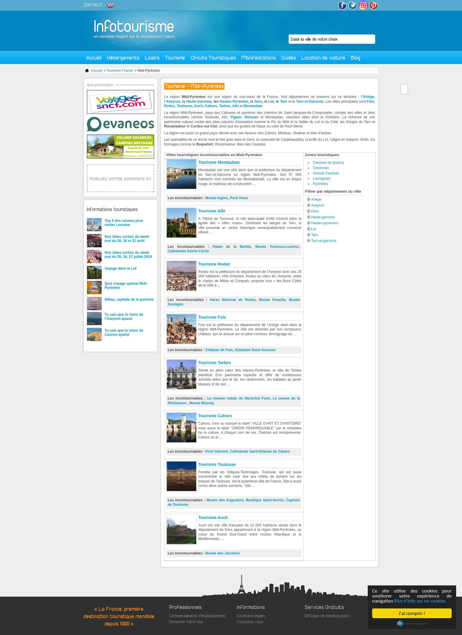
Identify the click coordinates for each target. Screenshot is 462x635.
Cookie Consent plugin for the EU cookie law (412, 623)
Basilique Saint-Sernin (265, 500)
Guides (288, 58)
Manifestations (258, 58)
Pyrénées (320, 184)
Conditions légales (251, 615)
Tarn (284, 101)
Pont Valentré (216, 451)
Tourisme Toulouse (217, 464)
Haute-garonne (323, 217)
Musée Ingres (216, 198)
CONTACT (93, 5)
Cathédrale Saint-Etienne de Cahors (260, 451)
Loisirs (152, 58)
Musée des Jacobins (222, 553)
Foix (370, 101)
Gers (258, 101)
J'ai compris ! (412, 613)
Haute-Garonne (199, 101)
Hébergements (123, 58)
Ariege (316, 199)
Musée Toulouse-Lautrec (277, 247)
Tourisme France (120, 70)
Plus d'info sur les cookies (420, 601)
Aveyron (317, 205)
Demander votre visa (186, 621)
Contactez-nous (250, 621)
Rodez (169, 106)
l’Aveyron (172, 101)
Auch (198, 106)
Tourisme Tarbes (214, 362)
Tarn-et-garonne (323, 241)
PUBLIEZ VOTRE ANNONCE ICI (120, 178)
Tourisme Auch (213, 517)
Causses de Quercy (328, 163)
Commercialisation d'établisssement (197, 615)
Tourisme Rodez (214, 264)
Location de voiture (323, 58)
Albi (236, 106)
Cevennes (321, 168)
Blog (355, 58)
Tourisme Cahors (215, 415)
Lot (271, 101)
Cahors (211, 106)
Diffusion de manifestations (327, 615)
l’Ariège (367, 97)
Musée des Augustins (225, 500)
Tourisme (175, 58)
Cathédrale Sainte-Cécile (188, 251)
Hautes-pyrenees (324, 223)
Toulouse (184, 106)
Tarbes (224, 106)
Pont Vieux (239, 198)
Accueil (93, 58)
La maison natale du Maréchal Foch (238, 398)
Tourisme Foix (212, 317)
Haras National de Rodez (232, 300)
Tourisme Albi (211, 211)
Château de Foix (219, 350)
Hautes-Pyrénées (234, 101)
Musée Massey (201, 403)
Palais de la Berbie (231, 247)
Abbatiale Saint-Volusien (255, 350)
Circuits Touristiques (213, 58)
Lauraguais (321, 178)
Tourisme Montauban (219, 162)
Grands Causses (326, 173)
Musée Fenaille (272, 300)
